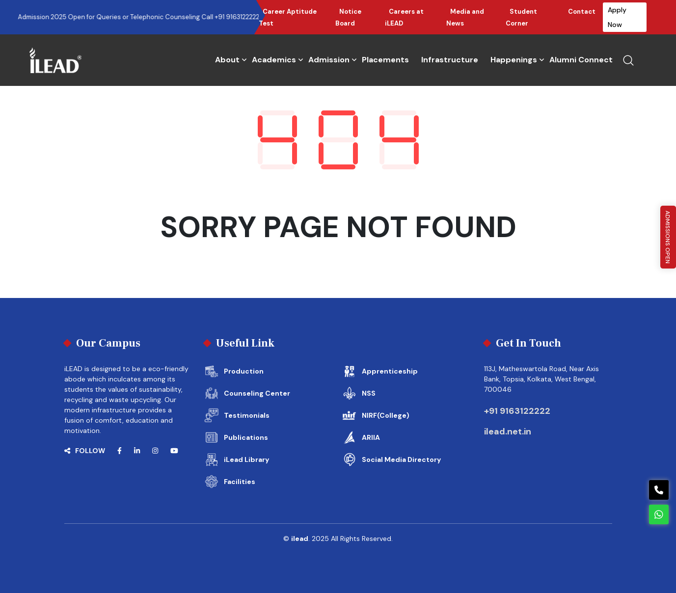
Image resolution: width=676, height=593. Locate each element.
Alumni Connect (581, 59)
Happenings (513, 59)
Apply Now (617, 17)
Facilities (239, 481)
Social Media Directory (401, 459)
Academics (274, 59)
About (227, 59)
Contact (581, 11)
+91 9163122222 (517, 411)
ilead (299, 538)
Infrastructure (449, 59)
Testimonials (247, 415)
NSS (369, 393)
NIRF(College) (385, 415)
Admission (329, 59)
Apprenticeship (390, 371)
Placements (385, 59)
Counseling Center (257, 393)
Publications (246, 437)
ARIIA (371, 437)
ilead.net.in (507, 431)
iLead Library (246, 459)
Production (244, 371)
